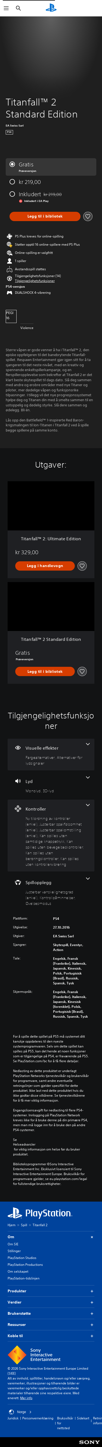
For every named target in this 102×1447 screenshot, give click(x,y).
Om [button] (51, 1237)
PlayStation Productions (25, 1264)
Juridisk (13, 1418)
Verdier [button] (51, 1302)
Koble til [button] (51, 1336)
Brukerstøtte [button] (51, 1313)
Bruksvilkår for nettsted (65, 1423)
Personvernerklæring (37, 1418)
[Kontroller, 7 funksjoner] (51, 835)
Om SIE (13, 1244)
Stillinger (14, 1251)
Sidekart (83, 1418)
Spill (24, 1225)
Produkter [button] (51, 1291)
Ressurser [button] (51, 1324)
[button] (35, 280)
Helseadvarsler (24, 1144)
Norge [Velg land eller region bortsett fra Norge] (20, 1412)
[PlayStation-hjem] (51, 8)
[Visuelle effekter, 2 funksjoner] (51, 754)
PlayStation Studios (22, 1257)
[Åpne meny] (6, 8)
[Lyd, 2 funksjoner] (51, 785)
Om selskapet (18, 1271)
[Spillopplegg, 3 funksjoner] (51, 892)
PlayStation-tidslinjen (23, 1278)
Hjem (12, 1225)
